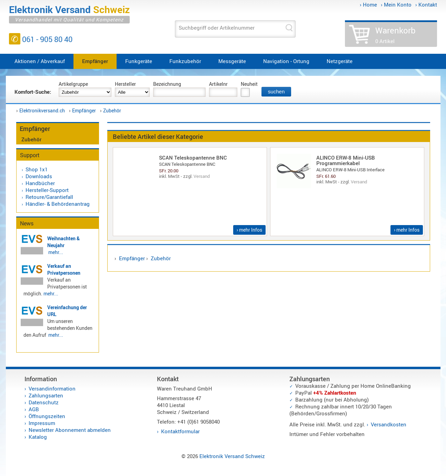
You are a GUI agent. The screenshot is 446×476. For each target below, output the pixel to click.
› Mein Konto (396, 4)
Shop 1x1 (37, 169)
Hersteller (125, 84)
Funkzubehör (185, 61)
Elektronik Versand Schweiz (232, 456)
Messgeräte (232, 61)
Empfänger (95, 61)
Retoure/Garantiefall (49, 196)
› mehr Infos (249, 229)
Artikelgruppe (73, 84)
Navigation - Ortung (286, 61)
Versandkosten (388, 424)
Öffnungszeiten (47, 416)
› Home (368, 4)
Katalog (38, 436)
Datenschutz (44, 402)
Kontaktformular (180, 431)
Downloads (39, 176)
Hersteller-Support (47, 189)
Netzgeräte (340, 61)
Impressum (42, 422)
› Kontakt (426, 4)
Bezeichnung (167, 84)
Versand (202, 176)
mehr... (55, 252)
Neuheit (249, 84)
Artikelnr (218, 84)
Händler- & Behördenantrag (58, 203)
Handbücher (40, 183)
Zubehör (112, 110)
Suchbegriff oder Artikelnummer (217, 27)
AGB (34, 409)
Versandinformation (52, 388)
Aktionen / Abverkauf (39, 61)
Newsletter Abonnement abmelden (70, 429)
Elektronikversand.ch (42, 110)
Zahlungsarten (46, 395)
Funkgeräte (138, 61)
